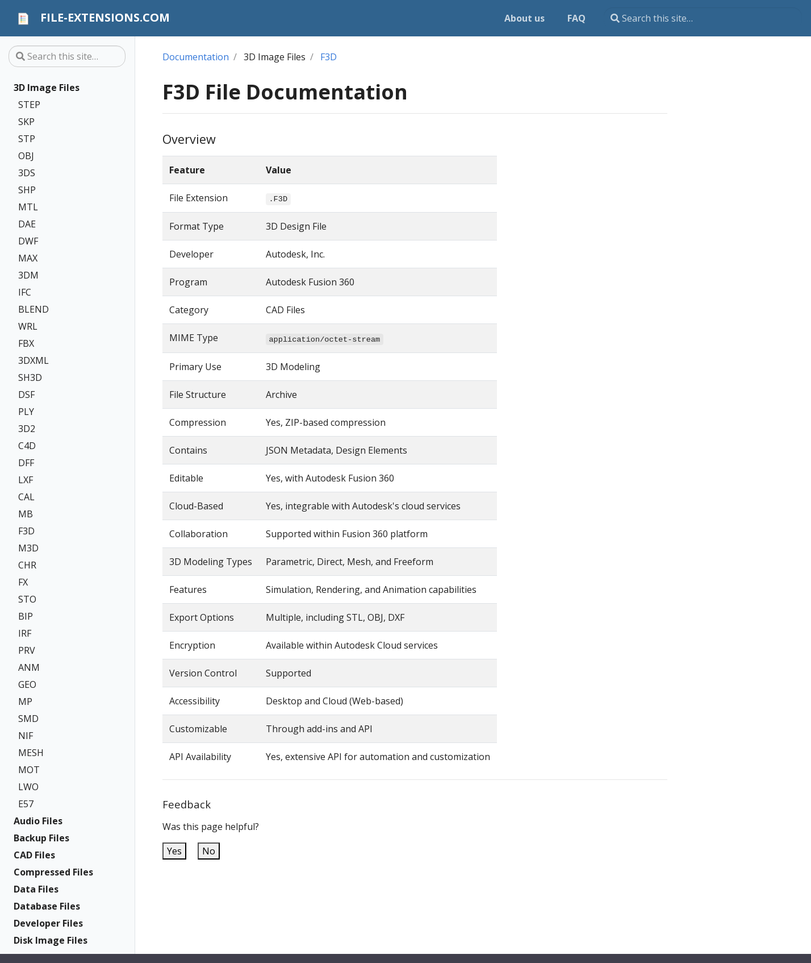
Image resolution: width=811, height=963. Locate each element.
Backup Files (41, 838)
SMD (28, 718)
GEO (27, 684)
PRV (26, 650)
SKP (26, 121)
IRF (24, 633)
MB (25, 514)
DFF (26, 462)
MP (25, 701)
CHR (27, 565)
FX (23, 582)
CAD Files (34, 855)
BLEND (33, 309)
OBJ (26, 156)
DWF (28, 241)
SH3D (30, 377)
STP (26, 138)
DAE (27, 224)
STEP (29, 104)
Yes (174, 851)
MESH (31, 752)
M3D (28, 548)
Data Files (36, 889)
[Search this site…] (703, 18)
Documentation (195, 57)
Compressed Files (53, 872)
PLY (26, 411)
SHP (27, 190)
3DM (28, 275)
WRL (27, 326)
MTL (28, 207)
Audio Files (38, 821)
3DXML (33, 360)
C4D (27, 445)
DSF (26, 394)
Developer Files (48, 923)
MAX (27, 258)
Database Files (47, 906)
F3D (26, 531)
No (208, 851)
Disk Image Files (50, 940)
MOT (29, 769)
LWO (28, 787)
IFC (24, 292)
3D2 (26, 428)
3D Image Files (47, 87)
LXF (25, 480)
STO (27, 599)
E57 (26, 804)
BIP (25, 616)
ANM (29, 667)
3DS (26, 173)
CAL (26, 497)
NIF (25, 735)
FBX (26, 343)
